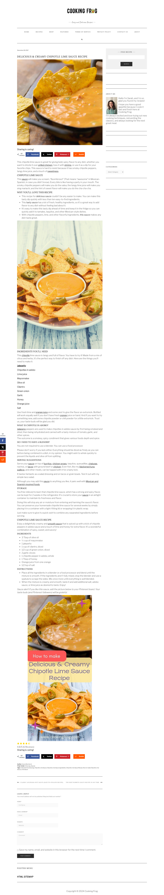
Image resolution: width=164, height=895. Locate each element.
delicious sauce (43, 196)
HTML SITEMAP (25, 876)
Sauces (33, 766)
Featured (64, 32)
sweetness (52, 171)
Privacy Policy (104, 32)
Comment (20, 832)
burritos (48, 463)
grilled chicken (45, 165)
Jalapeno (21, 429)
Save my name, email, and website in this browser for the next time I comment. (57, 850)
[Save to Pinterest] (62, 154)
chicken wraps (60, 463)
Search (126, 64)
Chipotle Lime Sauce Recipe (74, 768)
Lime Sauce (24, 769)
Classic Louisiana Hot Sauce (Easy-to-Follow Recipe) (41, 782)
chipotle (26, 355)
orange (63, 415)
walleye (20, 470)
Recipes (39, 32)
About (137, 32)
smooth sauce (55, 523)
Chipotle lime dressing (27, 768)
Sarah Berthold (27, 764)
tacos (30, 466)
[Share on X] (47, 154)
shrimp (67, 165)
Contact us (122, 32)
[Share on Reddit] (79, 154)
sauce (25, 179)
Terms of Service (83, 32)
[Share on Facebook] (33, 154)
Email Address (22, 812)
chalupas (92, 463)
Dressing (27, 766)
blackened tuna (87, 466)
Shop (51, 32)
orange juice (42, 412)
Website (20, 822)
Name (19, 801)
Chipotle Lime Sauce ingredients (56, 768)
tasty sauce (32, 202)
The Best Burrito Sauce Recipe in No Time (82, 782)
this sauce (85, 214)
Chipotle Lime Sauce (40, 768)
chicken (57, 466)
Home (26, 32)
